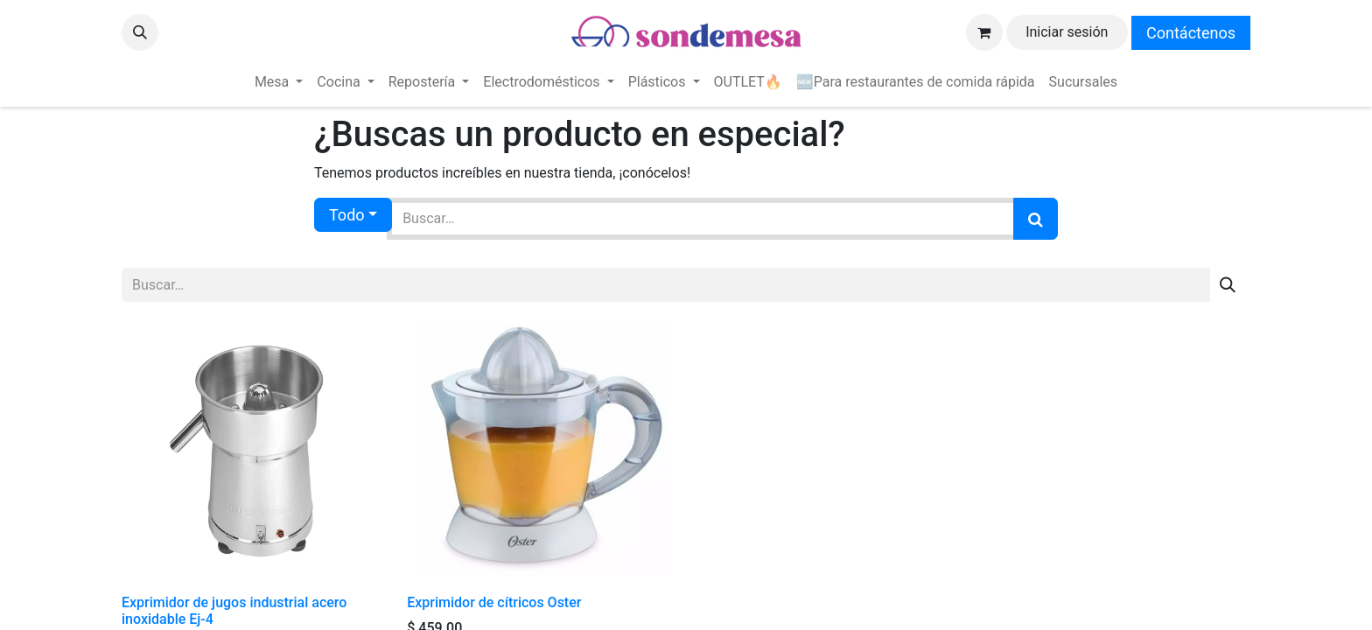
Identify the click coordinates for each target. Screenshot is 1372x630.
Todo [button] (347, 215)
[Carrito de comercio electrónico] (984, 32)
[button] (140, 32)
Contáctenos (1191, 33)
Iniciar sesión (1067, 32)
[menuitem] (279, 82)
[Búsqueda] (1035, 219)
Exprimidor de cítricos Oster (494, 602)
